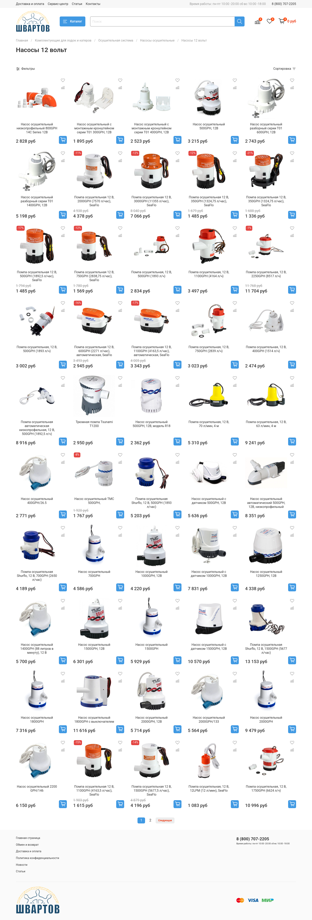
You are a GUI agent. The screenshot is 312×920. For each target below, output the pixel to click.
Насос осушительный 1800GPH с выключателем (94, 719)
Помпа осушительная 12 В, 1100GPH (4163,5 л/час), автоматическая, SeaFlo (152, 351)
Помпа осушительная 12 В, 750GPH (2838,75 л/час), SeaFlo (94, 276)
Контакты (93, 4)
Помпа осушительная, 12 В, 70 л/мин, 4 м (209, 424)
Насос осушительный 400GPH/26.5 (37, 501)
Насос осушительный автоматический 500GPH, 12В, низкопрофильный (266, 503)
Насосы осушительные (157, 40)
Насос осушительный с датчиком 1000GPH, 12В (209, 574)
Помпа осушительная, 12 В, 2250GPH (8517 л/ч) (266, 274)
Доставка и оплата (30, 4)
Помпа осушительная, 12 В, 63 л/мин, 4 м (266, 424)
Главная (22, 40)
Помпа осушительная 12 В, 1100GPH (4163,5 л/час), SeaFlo (94, 790)
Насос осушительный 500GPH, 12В (209, 126)
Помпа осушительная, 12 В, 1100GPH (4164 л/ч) (209, 274)
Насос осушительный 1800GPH (37, 719)
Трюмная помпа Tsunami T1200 (94, 424)
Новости (21, 865)
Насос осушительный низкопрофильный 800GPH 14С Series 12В (37, 128)
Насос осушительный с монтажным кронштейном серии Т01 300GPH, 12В (94, 128)
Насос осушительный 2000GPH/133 (209, 719)
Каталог (72, 21)
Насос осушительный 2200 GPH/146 (37, 788)
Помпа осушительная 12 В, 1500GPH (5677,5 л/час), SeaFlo (152, 790)
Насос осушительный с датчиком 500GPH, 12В (209, 501)
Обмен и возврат (27, 844)
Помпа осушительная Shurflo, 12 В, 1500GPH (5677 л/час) (266, 649)
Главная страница (28, 838)
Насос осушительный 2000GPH (266, 719)
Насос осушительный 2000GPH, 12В (152, 719)
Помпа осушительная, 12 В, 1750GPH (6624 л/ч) (266, 788)
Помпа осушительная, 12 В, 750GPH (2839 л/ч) (209, 349)
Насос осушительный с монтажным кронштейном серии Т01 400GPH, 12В (151, 128)
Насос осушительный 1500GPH (152, 647)
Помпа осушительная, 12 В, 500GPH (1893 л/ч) (151, 274)
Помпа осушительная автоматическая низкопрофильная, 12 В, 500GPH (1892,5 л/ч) (37, 428)
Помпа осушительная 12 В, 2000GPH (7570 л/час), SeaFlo (94, 201)
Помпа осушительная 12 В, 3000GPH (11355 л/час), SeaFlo (152, 201)
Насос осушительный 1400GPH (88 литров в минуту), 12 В (36, 649)
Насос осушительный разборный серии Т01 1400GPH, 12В (37, 201)
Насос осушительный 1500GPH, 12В (94, 647)
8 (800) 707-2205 (284, 4)
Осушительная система (115, 40)
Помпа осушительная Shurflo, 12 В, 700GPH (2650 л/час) (37, 576)
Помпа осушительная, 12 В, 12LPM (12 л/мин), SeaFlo (209, 788)
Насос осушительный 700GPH (94, 574)
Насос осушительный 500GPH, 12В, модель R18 (152, 424)
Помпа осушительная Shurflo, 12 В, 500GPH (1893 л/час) (152, 503)
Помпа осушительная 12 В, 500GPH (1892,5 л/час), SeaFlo (37, 276)
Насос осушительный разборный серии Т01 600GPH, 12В (266, 128)
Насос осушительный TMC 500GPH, (94, 501)
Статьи (77, 4)
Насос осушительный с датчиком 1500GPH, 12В (209, 647)
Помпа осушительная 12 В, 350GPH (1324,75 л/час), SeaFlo (209, 201)
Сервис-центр (58, 4)
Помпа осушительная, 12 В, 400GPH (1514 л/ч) (266, 349)
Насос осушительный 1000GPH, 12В (152, 574)
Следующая (165, 820)
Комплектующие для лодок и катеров (63, 40)
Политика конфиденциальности (37, 858)
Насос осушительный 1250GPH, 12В (266, 574)
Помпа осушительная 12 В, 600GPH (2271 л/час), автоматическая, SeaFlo (94, 351)
